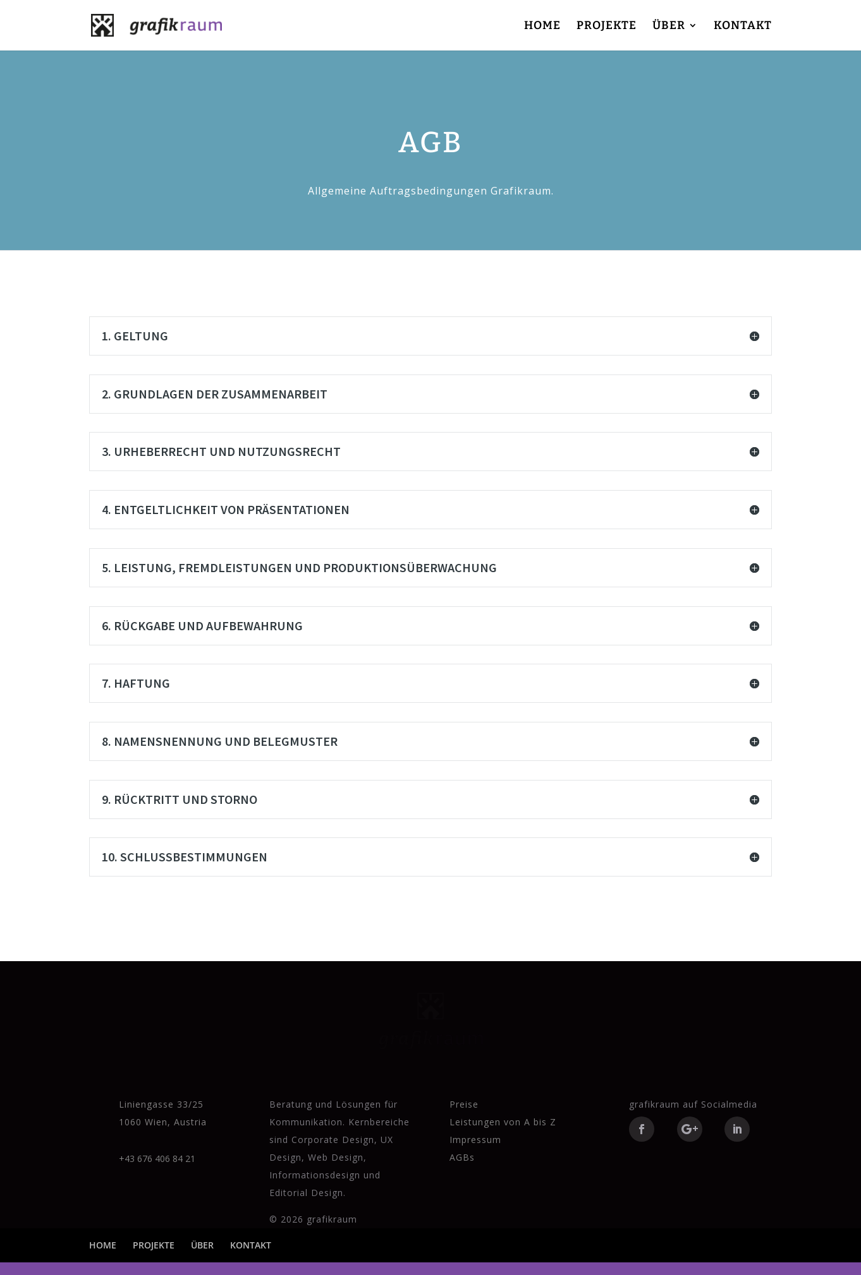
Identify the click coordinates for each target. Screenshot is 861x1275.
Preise (464, 1104)
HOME (542, 26)
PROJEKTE (607, 26)
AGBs (462, 1157)
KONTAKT (743, 26)
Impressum (475, 1140)
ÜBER (668, 26)
